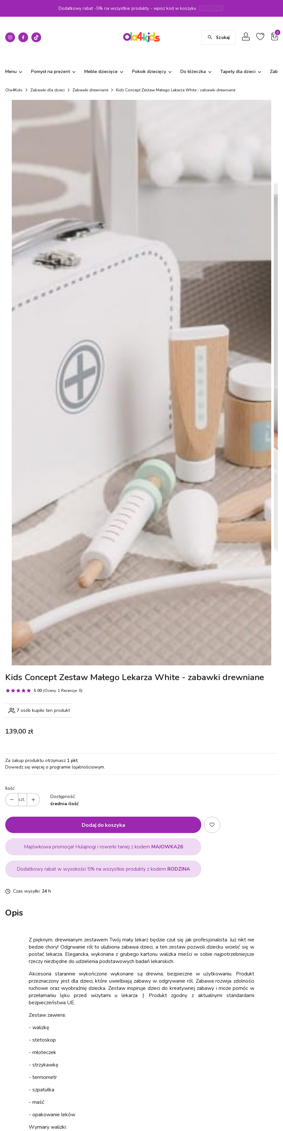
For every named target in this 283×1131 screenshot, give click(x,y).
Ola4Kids (14, 90)
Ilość (9, 730)
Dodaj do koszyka (103, 767)
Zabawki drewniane (90, 90)
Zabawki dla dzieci (47, 90)
